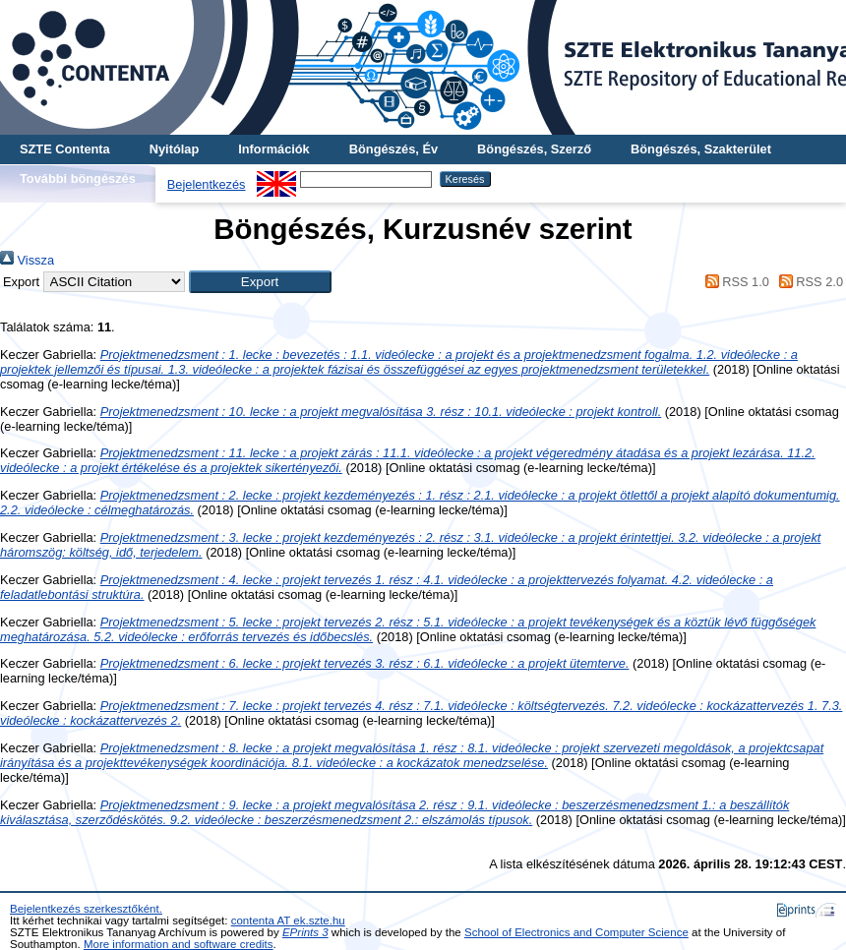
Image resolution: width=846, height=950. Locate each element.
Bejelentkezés (206, 184)
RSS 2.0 (807, 281)
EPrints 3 (305, 932)
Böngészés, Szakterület (701, 149)
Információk (274, 149)
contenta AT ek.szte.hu (288, 920)
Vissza (27, 260)
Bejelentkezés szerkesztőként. (86, 909)
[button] (260, 281)
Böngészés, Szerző (534, 149)
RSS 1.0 (733, 281)
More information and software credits (178, 944)
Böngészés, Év (393, 149)
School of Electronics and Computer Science (576, 932)
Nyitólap (174, 149)
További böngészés (78, 178)
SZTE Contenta (65, 149)
